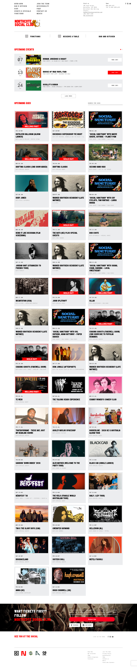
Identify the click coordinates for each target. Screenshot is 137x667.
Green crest (31, 653)
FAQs (39, 9)
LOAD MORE (68, 96)
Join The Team (43, 4)
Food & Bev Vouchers (108, 662)
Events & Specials (22, 11)
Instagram (87, 625)
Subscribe (92, 619)
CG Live (44, 653)
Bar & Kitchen (20, 6)
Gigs (16, 9)
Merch (39, 14)
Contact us (42, 11)
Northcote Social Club (27, 23)
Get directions (88, 15)
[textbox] (105, 103)
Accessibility (43, 6)
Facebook (74, 625)
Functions (19, 14)
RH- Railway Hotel (38, 653)
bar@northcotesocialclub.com (92, 12)
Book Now (18, 4)
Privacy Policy (107, 653)
